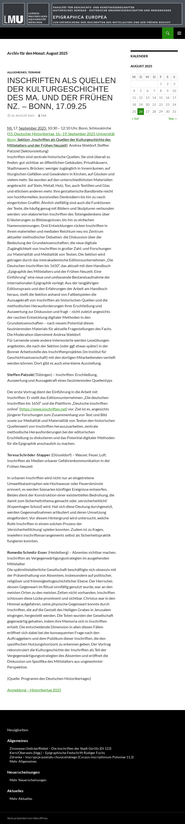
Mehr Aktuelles (21, 799)
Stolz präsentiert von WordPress (27, 818)
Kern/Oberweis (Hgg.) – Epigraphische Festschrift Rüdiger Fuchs (57, 753)
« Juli (135, 118)
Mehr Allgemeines (23, 761)
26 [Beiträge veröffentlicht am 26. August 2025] (141, 111)
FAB (43, 115)
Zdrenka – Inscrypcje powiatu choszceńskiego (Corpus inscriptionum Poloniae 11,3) (72, 757)
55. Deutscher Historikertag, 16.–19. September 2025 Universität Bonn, (61, 139)
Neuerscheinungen (23, 772)
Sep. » (173, 118)
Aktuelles (15, 790)
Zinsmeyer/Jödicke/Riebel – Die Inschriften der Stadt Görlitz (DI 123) (60, 748)
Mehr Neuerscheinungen (28, 780)
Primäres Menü (179, 33)
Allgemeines (17, 72)
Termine (34, 72)
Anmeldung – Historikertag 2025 (34, 690)
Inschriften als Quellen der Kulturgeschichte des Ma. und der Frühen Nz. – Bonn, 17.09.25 (61, 93)
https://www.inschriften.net (43, 409)
